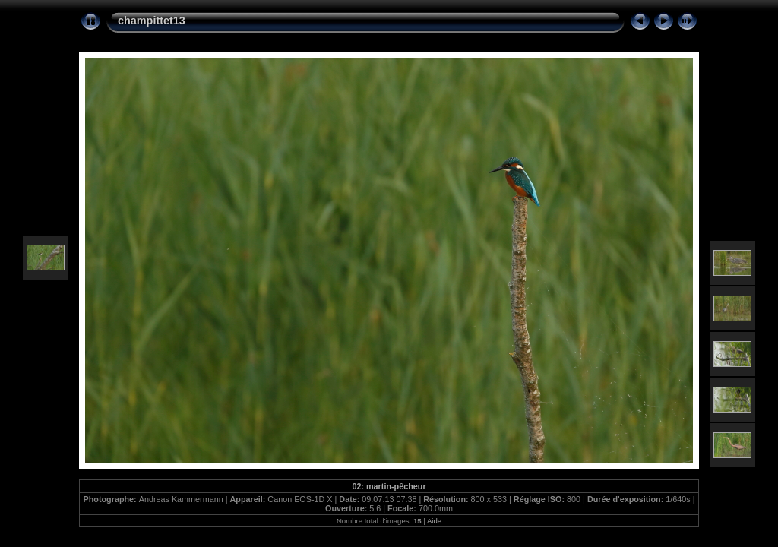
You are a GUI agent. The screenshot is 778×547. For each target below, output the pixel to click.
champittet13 (151, 20)
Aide (434, 521)
